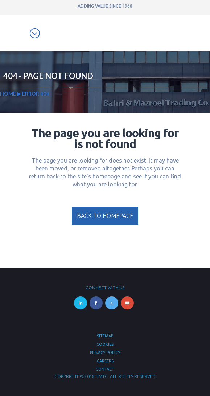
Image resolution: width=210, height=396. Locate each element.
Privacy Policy (105, 352)
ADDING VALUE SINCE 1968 (105, 6)
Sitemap (105, 336)
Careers (105, 361)
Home (8, 93)
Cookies (105, 344)
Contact (105, 369)
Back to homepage (105, 215)
